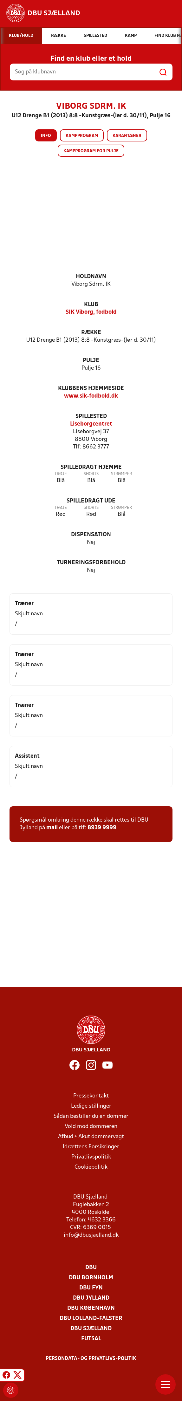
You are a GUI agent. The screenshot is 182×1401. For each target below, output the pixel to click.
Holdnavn (91, 276)
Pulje (91, 360)
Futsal (91, 1339)
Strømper (121, 474)
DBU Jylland (91, 1298)
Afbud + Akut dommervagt (91, 1136)
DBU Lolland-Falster (91, 1318)
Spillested (91, 416)
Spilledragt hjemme (91, 467)
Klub (91, 304)
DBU (91, 1267)
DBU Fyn (91, 1288)
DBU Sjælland (91, 1328)
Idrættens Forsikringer (91, 1147)
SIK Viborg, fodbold (91, 312)
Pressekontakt (91, 1096)
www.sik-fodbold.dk (91, 396)
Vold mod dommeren (91, 1126)
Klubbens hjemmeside (91, 388)
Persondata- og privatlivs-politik (91, 1359)
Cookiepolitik (91, 1167)
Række (91, 332)
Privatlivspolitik (91, 1157)
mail (52, 827)
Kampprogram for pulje (91, 151)
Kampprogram (82, 136)
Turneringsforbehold (91, 562)
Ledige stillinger (91, 1106)
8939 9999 (102, 827)
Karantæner (127, 136)
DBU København (91, 1308)
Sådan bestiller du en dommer (91, 1116)
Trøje (61, 474)
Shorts (91, 474)
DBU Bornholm (91, 1278)
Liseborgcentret (91, 424)
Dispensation (91, 534)
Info (46, 136)
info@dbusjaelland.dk (91, 1235)
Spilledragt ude (91, 501)
